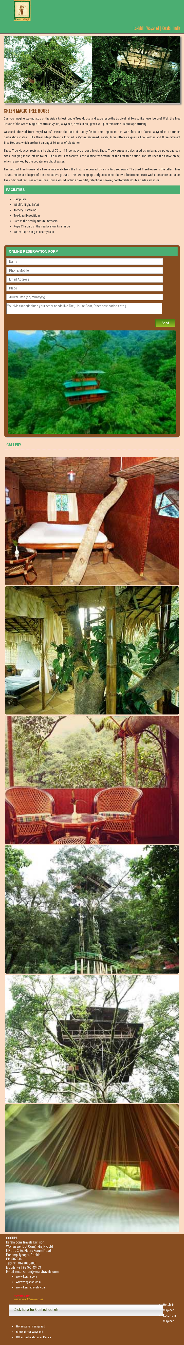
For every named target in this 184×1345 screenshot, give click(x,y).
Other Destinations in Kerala (33, 1337)
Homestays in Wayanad (30, 1326)
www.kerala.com (26, 1276)
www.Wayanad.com (28, 1282)
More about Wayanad (29, 1332)
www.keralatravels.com (31, 1287)
